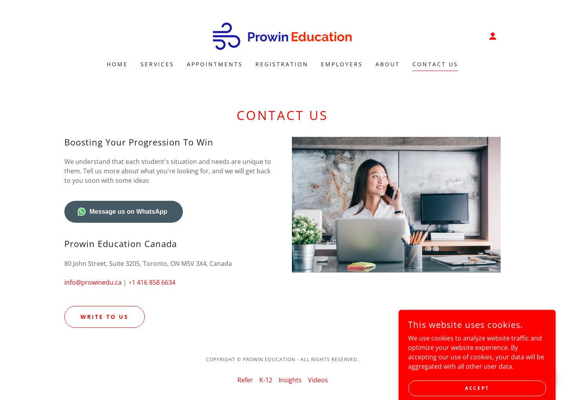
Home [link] (117, 64)
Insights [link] (290, 380)
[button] (493, 36)
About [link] (387, 64)
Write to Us (104, 316)
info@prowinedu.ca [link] (93, 282)
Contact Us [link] (435, 64)
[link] (282, 35)
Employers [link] (342, 64)
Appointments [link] (215, 64)
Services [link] (157, 64)
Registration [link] (281, 64)
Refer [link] (245, 380)
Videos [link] (318, 380)
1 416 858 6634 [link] (153, 282)
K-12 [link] (265, 380)
